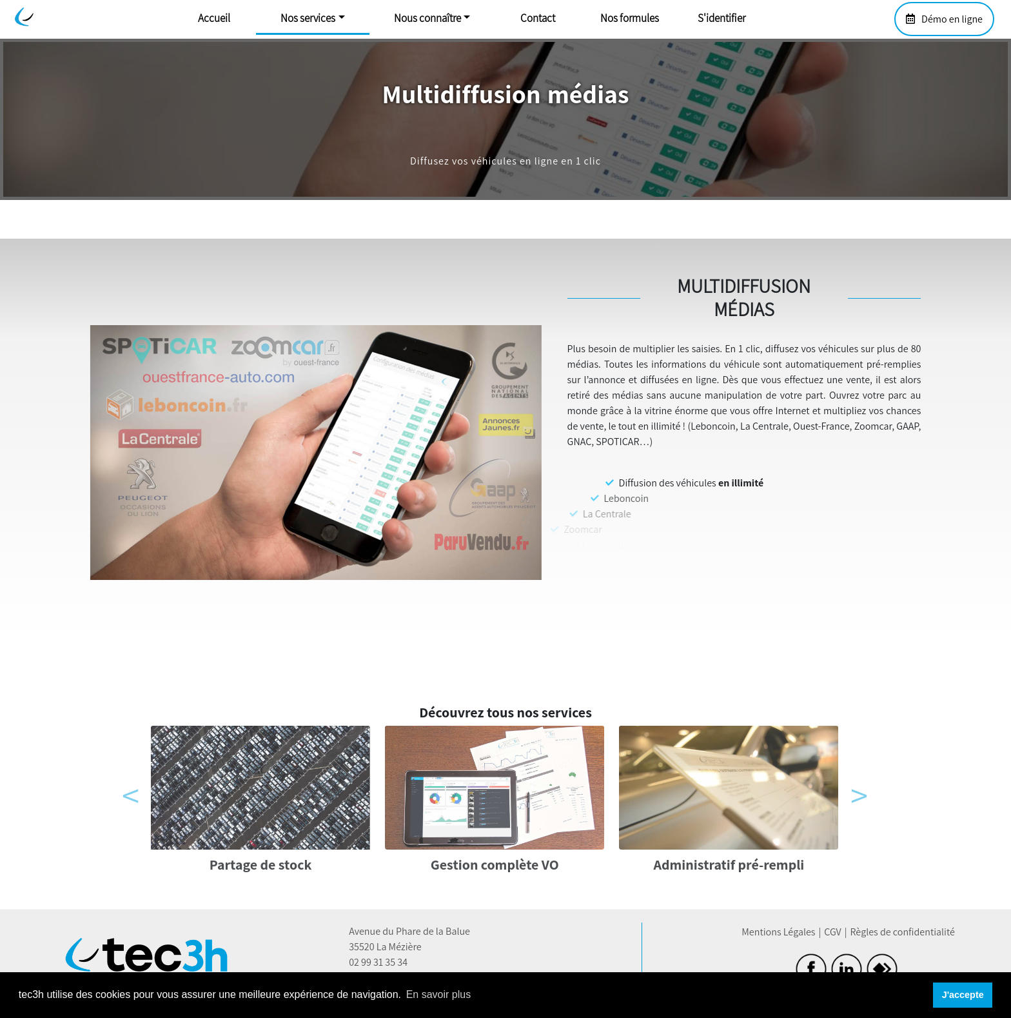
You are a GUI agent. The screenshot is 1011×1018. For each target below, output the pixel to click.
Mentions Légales (778, 932)
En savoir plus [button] (438, 994)
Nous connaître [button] (427, 18)
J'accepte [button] (963, 995)
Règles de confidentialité (902, 932)
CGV (832, 932)
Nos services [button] (307, 18)
